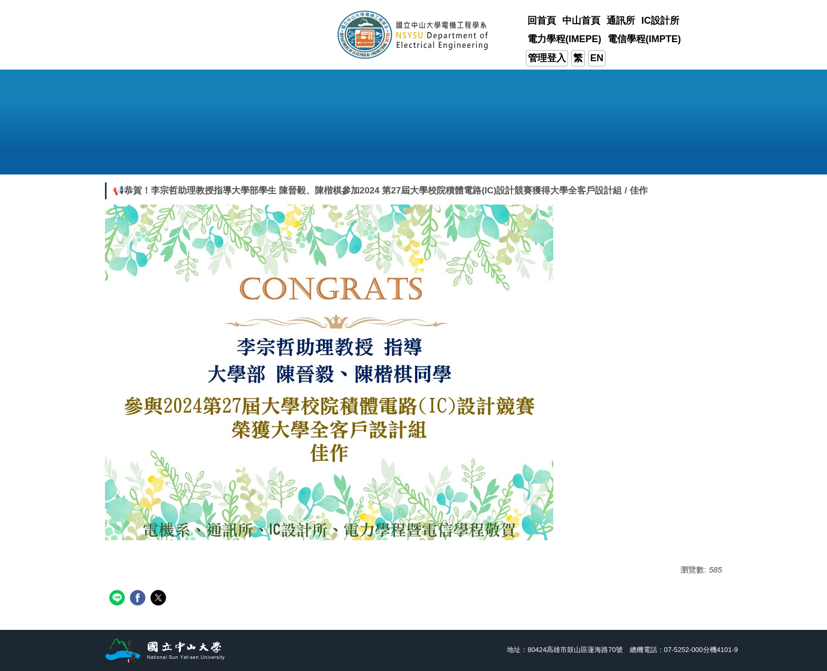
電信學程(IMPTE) (644, 39)
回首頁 (541, 20)
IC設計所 (660, 20)
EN (596, 58)
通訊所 (621, 20)
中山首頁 (581, 20)
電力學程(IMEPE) (564, 39)
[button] (192, 161)
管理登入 (547, 58)
